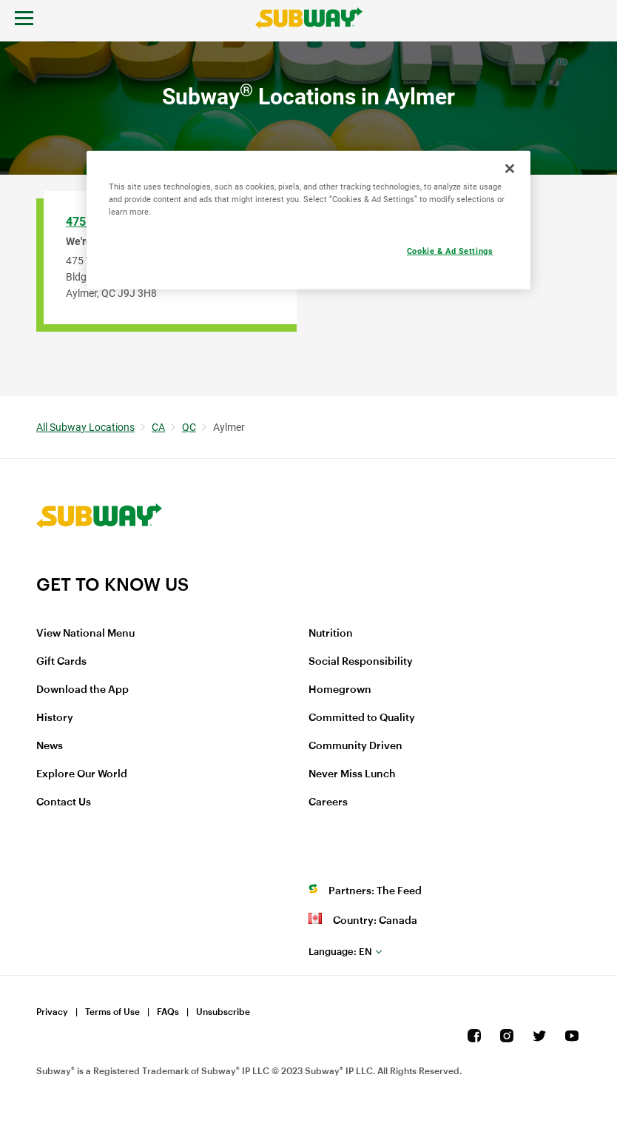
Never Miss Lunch (352, 774)
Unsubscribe (223, 1012)
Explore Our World (81, 774)
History (54, 718)
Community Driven (355, 746)
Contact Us (63, 802)
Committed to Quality (361, 718)
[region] (308, 219)
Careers (328, 802)
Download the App (82, 690)
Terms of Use (112, 1012)
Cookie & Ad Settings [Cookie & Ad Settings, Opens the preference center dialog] (450, 250)
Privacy (52, 1012)
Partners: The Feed (375, 891)
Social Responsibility (360, 662)
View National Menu (85, 633)
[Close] (509, 168)
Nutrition (330, 633)
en (340, 951)
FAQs (168, 1012)
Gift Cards (61, 662)
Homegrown (339, 690)
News (49, 746)
